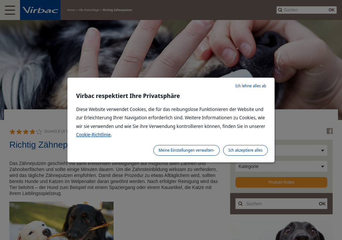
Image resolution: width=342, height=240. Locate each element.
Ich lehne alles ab (250, 86)
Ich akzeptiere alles (245, 150)
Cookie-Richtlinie (93, 134)
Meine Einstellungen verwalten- (187, 150)
